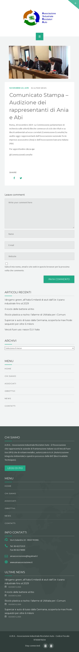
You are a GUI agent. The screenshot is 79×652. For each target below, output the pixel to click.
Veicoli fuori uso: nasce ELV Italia (22, 329)
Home (8, 368)
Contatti (10, 406)
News (8, 398)
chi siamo (10, 376)
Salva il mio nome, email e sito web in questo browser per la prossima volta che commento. (37, 268)
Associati (10, 383)
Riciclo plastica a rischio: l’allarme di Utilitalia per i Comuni (35, 314)
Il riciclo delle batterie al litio (19, 309)
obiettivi (10, 391)
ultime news (39, 88)
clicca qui (30, 149)
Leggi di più (15, 468)
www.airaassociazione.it (21, 562)
